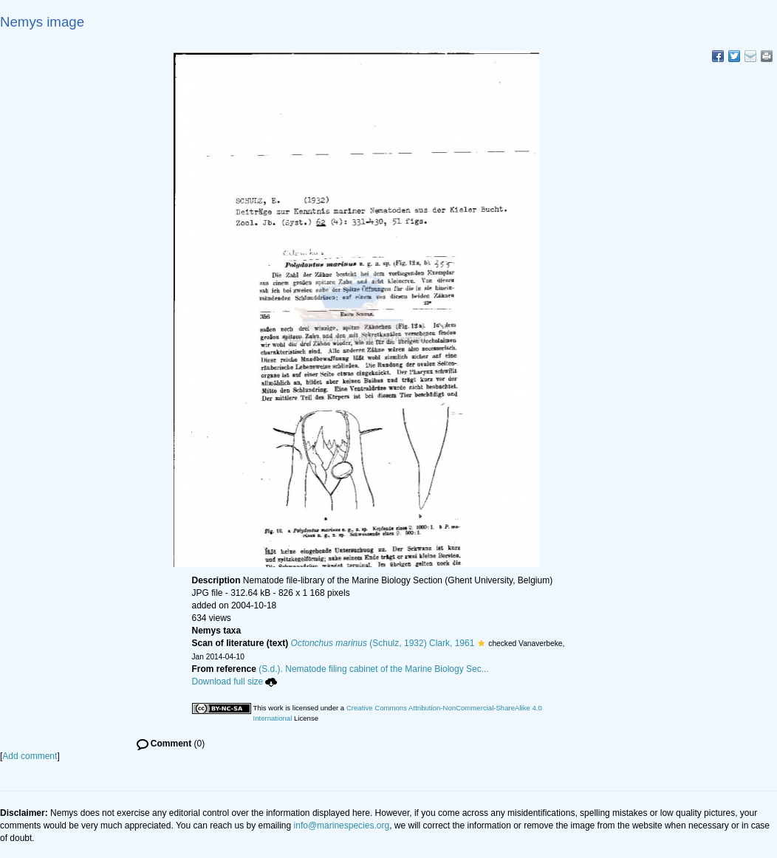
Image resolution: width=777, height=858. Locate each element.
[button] (481, 643)
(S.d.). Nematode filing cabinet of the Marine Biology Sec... (374, 669)
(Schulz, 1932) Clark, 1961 (383, 643)
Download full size (235, 681)
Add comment (29, 756)
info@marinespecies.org (342, 825)
